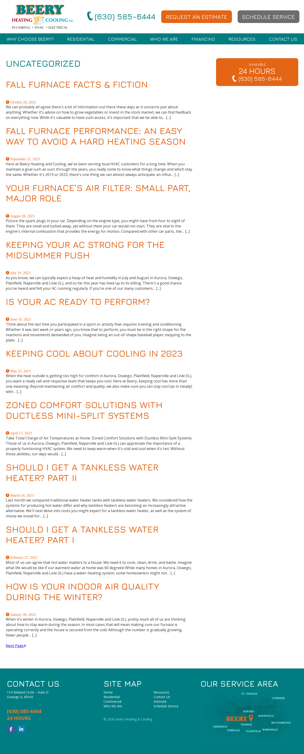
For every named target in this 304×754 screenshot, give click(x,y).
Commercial (122, 39)
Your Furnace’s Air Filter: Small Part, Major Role (98, 193)
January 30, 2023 (21, 614)
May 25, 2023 (18, 371)
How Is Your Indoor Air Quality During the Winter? (82, 591)
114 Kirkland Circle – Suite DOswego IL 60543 (27, 694)
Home (108, 692)
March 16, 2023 (20, 495)
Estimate (160, 701)
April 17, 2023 (19, 433)
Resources (242, 39)
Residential (81, 39)
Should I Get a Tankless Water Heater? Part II (82, 472)
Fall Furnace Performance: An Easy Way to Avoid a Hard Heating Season (96, 136)
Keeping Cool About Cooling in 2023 (94, 353)
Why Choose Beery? (30, 39)
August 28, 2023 (20, 216)
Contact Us (283, 39)
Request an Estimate (196, 16)
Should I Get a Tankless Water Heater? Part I (82, 534)
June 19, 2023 (18, 319)
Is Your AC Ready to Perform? (78, 301)
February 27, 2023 (21, 557)
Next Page (16, 645)
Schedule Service (268, 16)
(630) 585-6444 (125, 16)
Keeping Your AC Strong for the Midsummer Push (85, 250)
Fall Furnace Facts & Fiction (77, 84)
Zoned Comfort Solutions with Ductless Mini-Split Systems (84, 410)
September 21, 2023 (23, 159)
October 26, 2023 (21, 102)
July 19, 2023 (18, 273)
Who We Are (164, 39)
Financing (203, 39)
